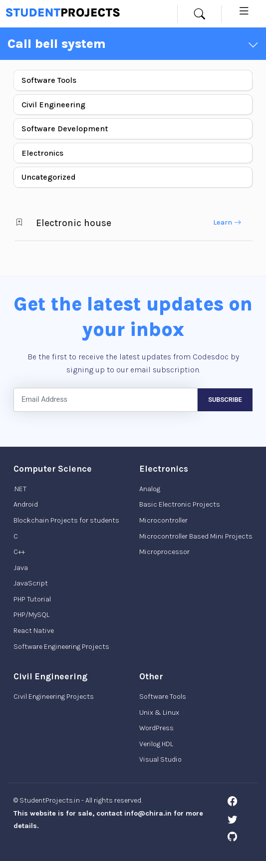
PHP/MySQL (31, 614)
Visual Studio (160, 759)
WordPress (156, 728)
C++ (19, 552)
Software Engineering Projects (61, 646)
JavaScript (30, 583)
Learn (227, 222)
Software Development (64, 128)
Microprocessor (164, 552)
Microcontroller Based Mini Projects (196, 536)
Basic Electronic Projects (179, 504)
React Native (33, 630)
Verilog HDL (156, 744)
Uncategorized (48, 177)
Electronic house (73, 223)
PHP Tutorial (32, 599)
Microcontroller (163, 520)
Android (25, 504)
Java (20, 568)
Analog (149, 489)
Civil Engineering (53, 104)
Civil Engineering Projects (53, 696)
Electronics (42, 153)
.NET (19, 489)
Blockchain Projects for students (66, 520)
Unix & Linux (159, 712)
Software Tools (48, 80)
